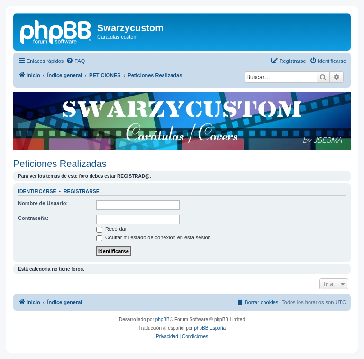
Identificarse (37, 191)
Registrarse (82, 191)
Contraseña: (33, 218)
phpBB (162, 319)
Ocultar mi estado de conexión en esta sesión (153, 237)
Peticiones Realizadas (60, 163)
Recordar (111, 229)
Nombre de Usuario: (43, 203)
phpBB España (210, 328)
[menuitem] (75, 61)
